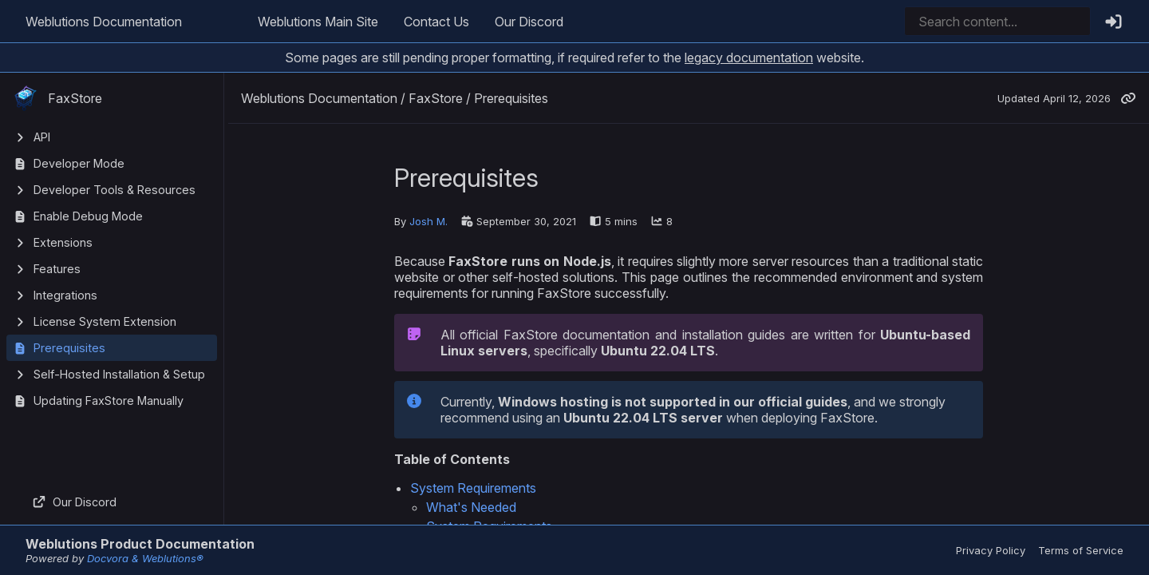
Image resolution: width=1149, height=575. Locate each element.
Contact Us (436, 22)
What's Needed (471, 507)
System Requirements (473, 488)
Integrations (65, 295)
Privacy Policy (990, 550)
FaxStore (57, 98)
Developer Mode (79, 163)
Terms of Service (1080, 550)
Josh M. (428, 221)
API (42, 137)
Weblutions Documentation (104, 22)
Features (57, 269)
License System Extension (105, 321)
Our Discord (529, 22)
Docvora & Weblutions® (145, 558)
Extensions (63, 242)
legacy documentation (749, 57)
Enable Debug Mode (88, 216)
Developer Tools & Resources (114, 189)
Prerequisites (69, 348)
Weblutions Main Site (318, 22)
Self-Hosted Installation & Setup (119, 374)
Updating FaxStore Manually (109, 400)
